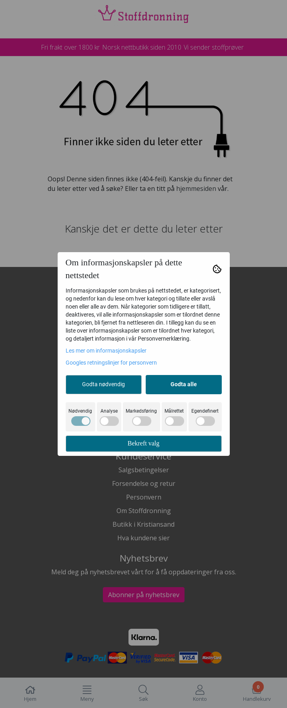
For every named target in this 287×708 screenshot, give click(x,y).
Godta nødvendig (103, 384)
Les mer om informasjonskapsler (106, 350)
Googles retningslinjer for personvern (111, 362)
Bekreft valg (144, 443)
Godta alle (184, 384)
